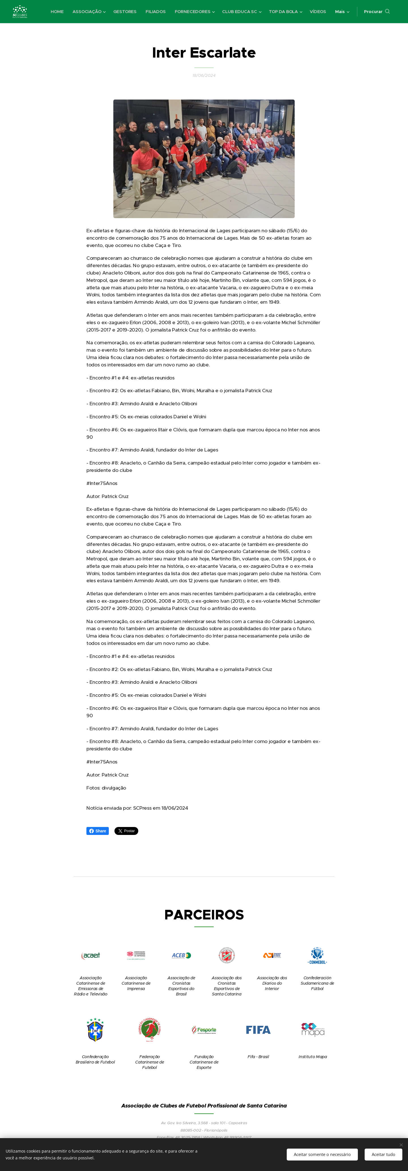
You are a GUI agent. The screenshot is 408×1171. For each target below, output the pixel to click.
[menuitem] (55, 12)
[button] (377, 12)
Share (97, 831)
